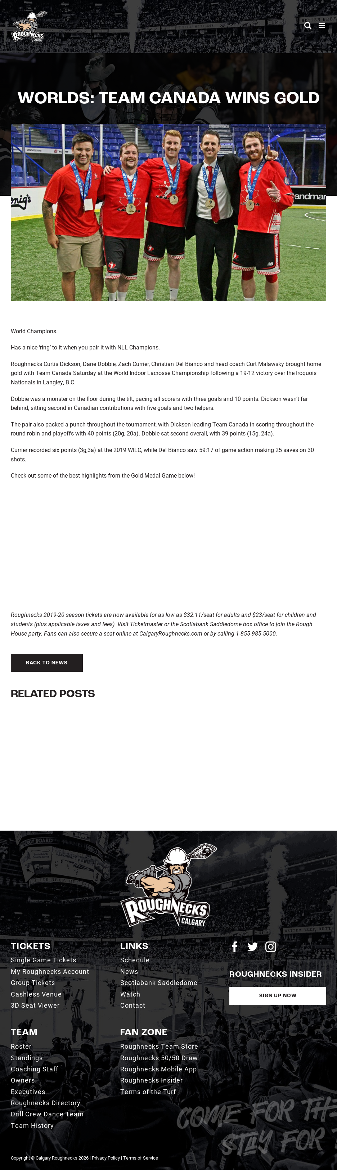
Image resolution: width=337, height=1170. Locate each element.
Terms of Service (140, 1158)
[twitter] (252, 946)
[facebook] (234, 946)
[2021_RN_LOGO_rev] (168, 846)
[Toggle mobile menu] (322, 25)
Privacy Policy (106, 1158)
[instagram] (270, 946)
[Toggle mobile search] (307, 25)
